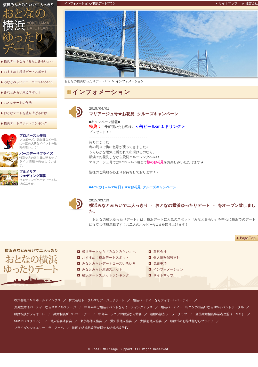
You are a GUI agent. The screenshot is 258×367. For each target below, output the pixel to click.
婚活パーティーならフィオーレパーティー (162, 300)
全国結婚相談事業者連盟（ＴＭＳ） (220, 314)
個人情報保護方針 (166, 258)
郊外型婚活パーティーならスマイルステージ (45, 307)
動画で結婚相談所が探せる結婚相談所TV (100, 328)
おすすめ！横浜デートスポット (25, 72)
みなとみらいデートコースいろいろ (28, 82)
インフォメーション (168, 269)
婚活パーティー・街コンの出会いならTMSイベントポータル (202, 307)
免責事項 (160, 264)
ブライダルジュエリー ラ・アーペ (39, 328)
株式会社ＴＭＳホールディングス (37, 300)
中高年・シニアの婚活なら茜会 (120, 314)
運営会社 (252, 3)
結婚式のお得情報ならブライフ (191, 321)
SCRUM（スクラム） (28, 321)
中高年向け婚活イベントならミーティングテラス (118, 307)
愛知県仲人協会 (121, 321)
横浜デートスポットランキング (25, 123)
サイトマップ (228, 3)
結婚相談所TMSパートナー (71, 314)
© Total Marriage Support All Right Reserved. (129, 350)
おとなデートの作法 (18, 103)
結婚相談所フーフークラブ (168, 314)
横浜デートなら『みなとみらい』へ (28, 61)
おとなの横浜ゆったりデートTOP (87, 81)
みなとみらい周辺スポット (22, 92)
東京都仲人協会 (91, 321)
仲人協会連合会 (61, 321)
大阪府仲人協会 (151, 321)
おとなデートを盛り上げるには (25, 113)
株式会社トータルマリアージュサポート (97, 300)
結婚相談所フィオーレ (29, 314)
